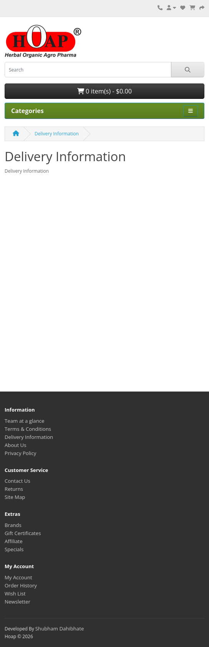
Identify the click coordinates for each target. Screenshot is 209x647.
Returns (14, 488)
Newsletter (17, 601)
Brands (13, 525)
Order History (21, 585)
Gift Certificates (23, 533)
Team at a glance (24, 420)
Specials (14, 549)
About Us (15, 445)
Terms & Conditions (28, 428)
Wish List (15, 593)
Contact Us (17, 480)
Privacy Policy (20, 453)
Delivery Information (57, 133)
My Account (18, 577)
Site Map (15, 497)
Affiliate (14, 541)
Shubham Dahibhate (59, 628)
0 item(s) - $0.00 (104, 91)
